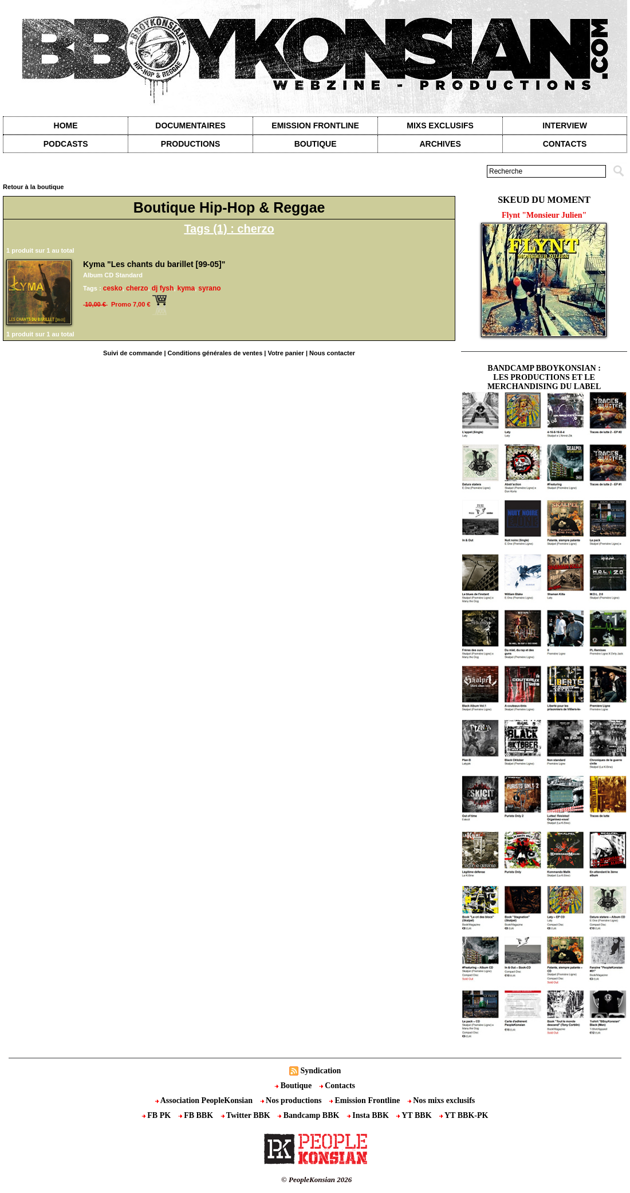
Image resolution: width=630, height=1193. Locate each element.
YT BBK (415, 1115)
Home (66, 125)
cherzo (137, 288)
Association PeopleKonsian (205, 1100)
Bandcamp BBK (309, 1115)
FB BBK (197, 1115)
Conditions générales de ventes (215, 353)
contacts (565, 143)
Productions (190, 143)
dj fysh (163, 288)
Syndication (320, 1070)
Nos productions (292, 1100)
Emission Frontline (315, 125)
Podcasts (66, 143)
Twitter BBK (247, 1115)
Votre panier (285, 353)
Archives (439, 143)
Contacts (337, 1085)
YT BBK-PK (463, 1115)
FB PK (157, 1115)
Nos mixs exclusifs (441, 1100)
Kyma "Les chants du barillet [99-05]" (154, 264)
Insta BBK (369, 1115)
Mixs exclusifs (440, 125)
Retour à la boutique (33, 186)
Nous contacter (332, 353)
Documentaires (190, 125)
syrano (209, 288)
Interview (564, 125)
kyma (186, 288)
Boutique (315, 143)
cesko (113, 288)
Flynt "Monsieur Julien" (544, 215)
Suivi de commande (132, 353)
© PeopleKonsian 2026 (316, 1179)
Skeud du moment (544, 200)
